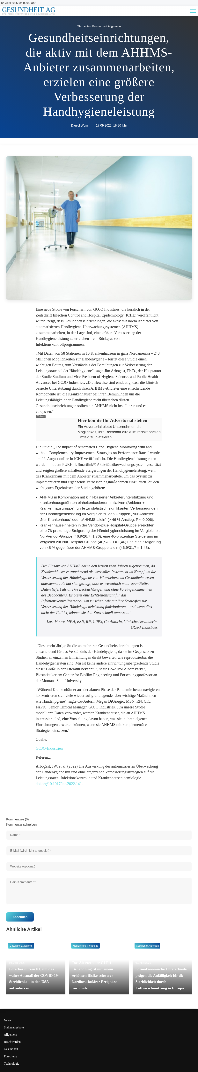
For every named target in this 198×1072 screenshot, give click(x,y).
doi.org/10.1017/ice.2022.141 (59, 784)
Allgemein (10, 1034)
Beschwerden (12, 1041)
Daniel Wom (79, 125)
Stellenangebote (14, 1027)
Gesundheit (11, 1049)
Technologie (11, 1063)
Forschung (10, 1056)
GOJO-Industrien (49, 748)
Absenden (19, 917)
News (7, 1020)
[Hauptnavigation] (190, 11)
